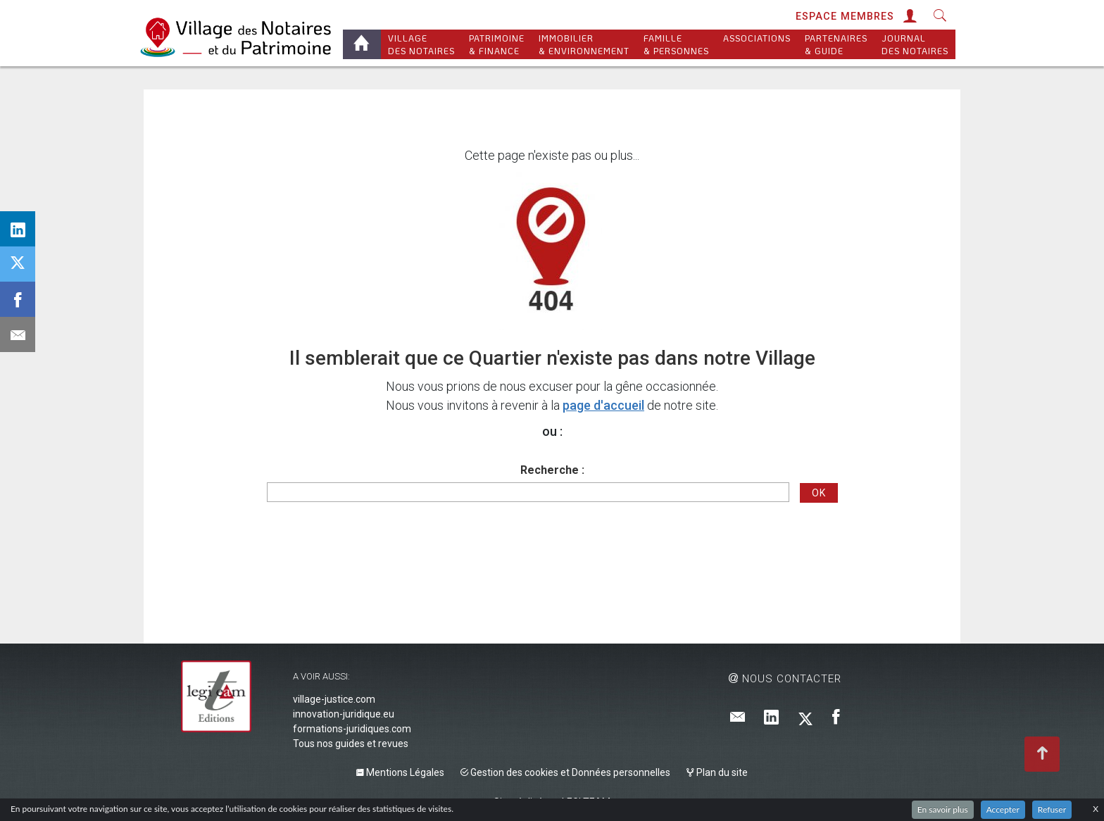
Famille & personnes (676, 44)
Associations (757, 44)
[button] (908, 17)
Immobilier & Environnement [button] (584, 44)
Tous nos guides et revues (350, 743)
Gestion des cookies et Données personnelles (565, 772)
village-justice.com (334, 699)
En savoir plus (942, 809)
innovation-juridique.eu (343, 714)
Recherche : (552, 470)
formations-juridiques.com (352, 728)
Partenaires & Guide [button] (836, 44)
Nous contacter (785, 678)
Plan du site (717, 772)
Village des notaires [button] (421, 44)
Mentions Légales (400, 772)
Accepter (1003, 809)
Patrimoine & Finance (497, 44)
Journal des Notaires (915, 44)
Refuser (1052, 809)
